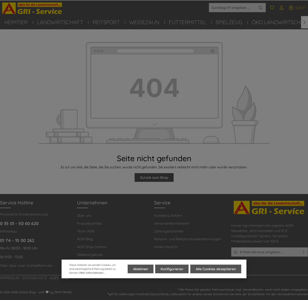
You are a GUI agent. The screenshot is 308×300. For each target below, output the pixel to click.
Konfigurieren (172, 269)
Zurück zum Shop (154, 177)
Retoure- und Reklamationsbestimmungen (187, 239)
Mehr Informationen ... (92, 272)
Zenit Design (63, 292)
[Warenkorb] (297, 7)
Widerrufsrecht (166, 247)
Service (162, 203)
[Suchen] (261, 7)
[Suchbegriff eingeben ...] (232, 7)
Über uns (84, 215)
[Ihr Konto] (281, 7)
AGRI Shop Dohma (91, 247)
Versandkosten (253, 290)
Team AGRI (86, 231)
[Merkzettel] (272, 7)
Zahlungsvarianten (169, 231)
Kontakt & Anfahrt (168, 215)
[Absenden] (304, 252)
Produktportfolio (89, 223)
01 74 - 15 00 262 (17, 240)
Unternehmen (92, 203)
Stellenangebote (90, 254)
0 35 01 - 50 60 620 (19, 223)
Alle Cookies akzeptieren (216, 269)
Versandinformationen (171, 223)
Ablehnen (140, 269)
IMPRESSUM (9, 278)
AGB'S (54, 278)
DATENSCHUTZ (34, 278)
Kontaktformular (40, 265)
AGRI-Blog (85, 239)
